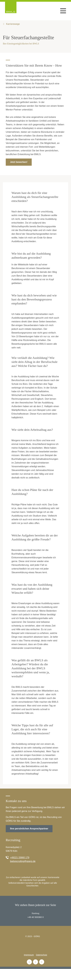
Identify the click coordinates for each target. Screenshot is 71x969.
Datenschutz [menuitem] (41, 955)
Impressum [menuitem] (29, 955)
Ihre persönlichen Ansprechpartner (29, 828)
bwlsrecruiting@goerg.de (22, 861)
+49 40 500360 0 (35, 917)
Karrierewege (12, 24)
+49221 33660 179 (19, 857)
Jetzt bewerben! (18, 162)
